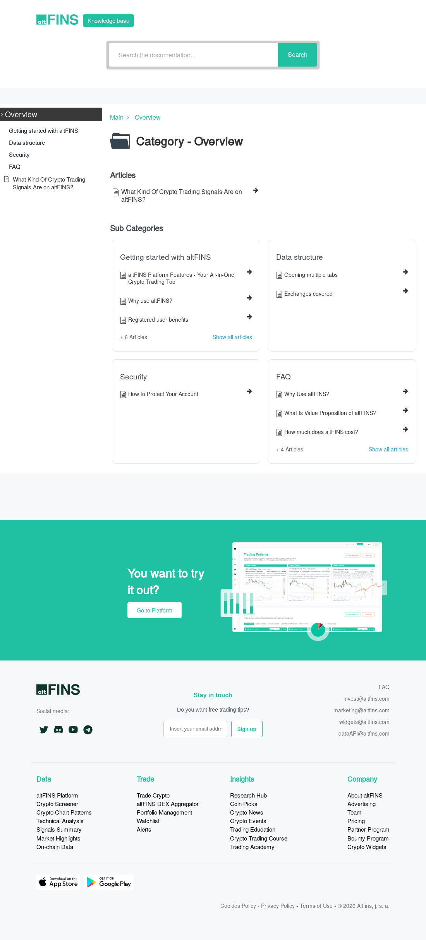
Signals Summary (59, 829)
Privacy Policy (278, 905)
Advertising (361, 803)
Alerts (144, 829)
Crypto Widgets (366, 846)
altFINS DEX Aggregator (168, 803)
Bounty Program (368, 838)
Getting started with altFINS (165, 257)
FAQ (283, 376)
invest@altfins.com (367, 699)
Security (133, 376)
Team (354, 812)
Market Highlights (58, 838)
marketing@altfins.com (361, 710)
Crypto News (246, 812)
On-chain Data (54, 846)
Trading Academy (252, 846)
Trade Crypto (153, 795)
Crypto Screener (57, 803)
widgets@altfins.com (364, 722)
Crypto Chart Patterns (64, 812)
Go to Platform (344, 19)
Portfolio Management (164, 812)
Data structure (299, 257)
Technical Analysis (60, 820)
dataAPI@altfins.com (364, 734)
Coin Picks (244, 803)
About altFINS (365, 795)
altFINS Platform (57, 795)
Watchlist (148, 820)
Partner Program (368, 829)
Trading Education (252, 829)
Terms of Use (316, 905)
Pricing (356, 820)
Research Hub (248, 795)
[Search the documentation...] (193, 55)
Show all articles (232, 337)
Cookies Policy (238, 905)
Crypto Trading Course (258, 838)
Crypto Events (248, 820)
